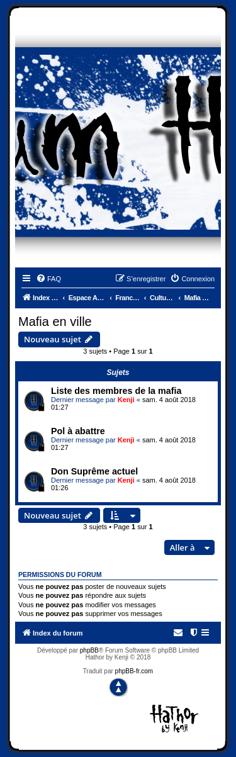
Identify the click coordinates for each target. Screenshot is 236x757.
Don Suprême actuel (94, 471)
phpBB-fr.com (134, 671)
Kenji (126, 399)
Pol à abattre (78, 431)
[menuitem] (48, 278)
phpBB (89, 650)
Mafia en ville (55, 321)
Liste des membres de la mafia (116, 391)
